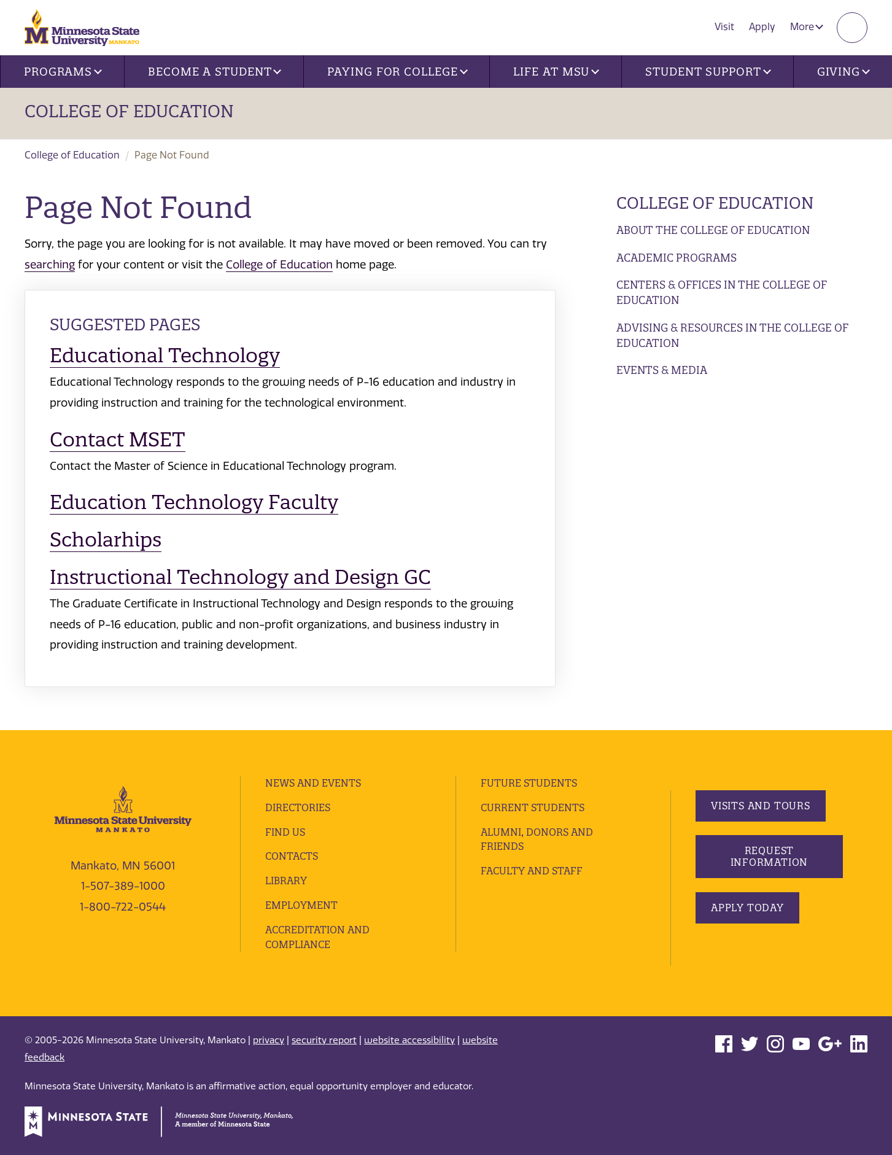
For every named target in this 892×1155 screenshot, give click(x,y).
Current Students (532, 807)
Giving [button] (843, 71)
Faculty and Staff (532, 871)
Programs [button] (63, 71)
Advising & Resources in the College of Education (732, 335)
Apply (762, 27)
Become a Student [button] (214, 71)
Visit (724, 27)
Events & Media (661, 370)
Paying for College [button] (397, 71)
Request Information (770, 856)
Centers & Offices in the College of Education (721, 292)
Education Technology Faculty (194, 502)
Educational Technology (165, 355)
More (806, 27)
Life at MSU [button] (556, 71)
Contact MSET (117, 439)
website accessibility (409, 1040)
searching (50, 264)
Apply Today (747, 907)
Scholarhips (105, 539)
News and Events (313, 783)
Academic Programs (676, 257)
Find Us (285, 832)
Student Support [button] (707, 71)
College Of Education (129, 111)
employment (301, 905)
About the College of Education (713, 230)
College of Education (72, 155)
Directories (297, 807)
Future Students (529, 783)
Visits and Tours (760, 805)
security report (324, 1040)
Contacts (291, 856)
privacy (268, 1040)
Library (286, 880)
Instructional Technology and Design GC (240, 577)
